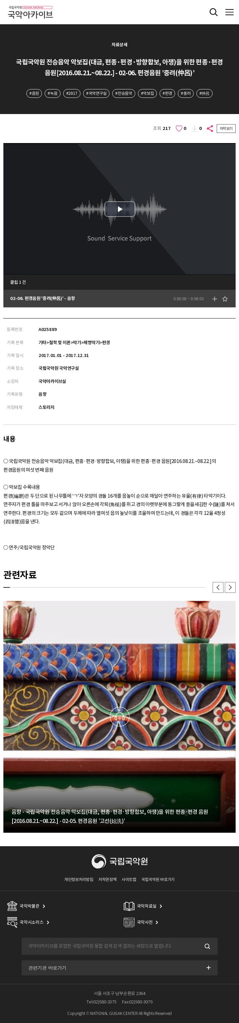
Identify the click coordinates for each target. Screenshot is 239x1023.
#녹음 (52, 93)
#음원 (34, 93)
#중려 (185, 93)
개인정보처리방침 (78, 879)
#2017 (71, 93)
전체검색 (214, 12)
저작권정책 (107, 879)
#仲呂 (204, 93)
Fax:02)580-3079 (137, 1002)
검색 (206, 946)
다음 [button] (230, 587)
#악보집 (147, 93)
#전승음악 (123, 93)
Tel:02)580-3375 (101, 1002)
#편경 (167, 93)
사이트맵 (129, 879)
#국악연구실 (96, 93)
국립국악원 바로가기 (158, 879)
